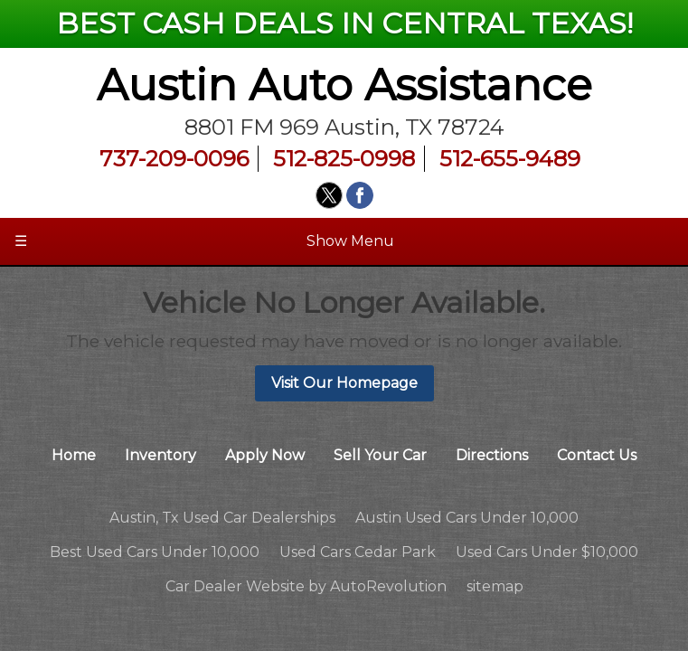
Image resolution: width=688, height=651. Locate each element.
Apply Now (265, 455)
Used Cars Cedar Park (357, 552)
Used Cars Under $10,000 (547, 552)
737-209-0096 (174, 159)
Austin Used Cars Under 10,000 (467, 517)
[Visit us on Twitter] (329, 195)
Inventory (160, 455)
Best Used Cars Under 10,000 (154, 552)
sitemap (495, 586)
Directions (492, 455)
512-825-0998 (344, 159)
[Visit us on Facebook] (359, 195)
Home (74, 455)
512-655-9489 (509, 159)
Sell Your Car (380, 455)
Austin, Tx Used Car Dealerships (222, 517)
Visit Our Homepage (344, 383)
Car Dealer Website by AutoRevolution (306, 586)
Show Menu (204, 241)
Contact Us (596, 455)
